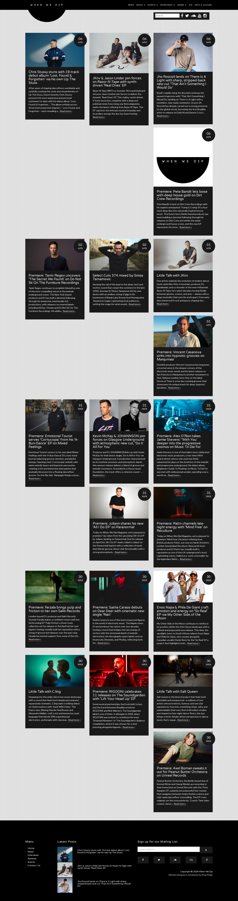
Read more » (66, 111)
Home (31, 848)
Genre (181, 5)
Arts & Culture (203, 5)
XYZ (190, 5)
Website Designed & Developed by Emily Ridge (190, 875)
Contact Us (34, 865)
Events (153, 5)
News (131, 5)
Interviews (167, 5)
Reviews (32, 858)
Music (140, 5)
